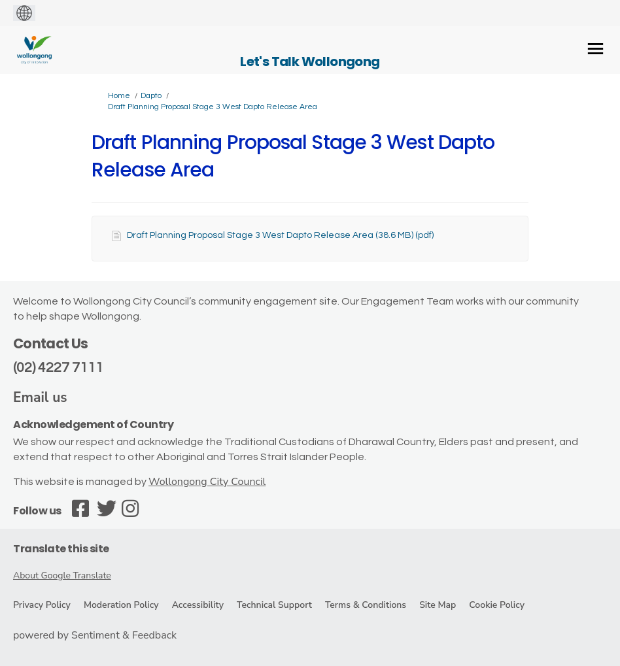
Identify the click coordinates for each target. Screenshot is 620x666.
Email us (40, 397)
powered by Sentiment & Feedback (95, 635)
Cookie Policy (497, 605)
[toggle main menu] (595, 48)
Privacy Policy (42, 605)
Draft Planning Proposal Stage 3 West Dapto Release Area (212, 107)
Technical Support (274, 605)
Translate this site (61, 548)
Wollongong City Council (207, 482)
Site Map (437, 605)
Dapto (151, 96)
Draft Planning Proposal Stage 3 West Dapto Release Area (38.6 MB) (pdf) (280, 235)
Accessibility (198, 605)
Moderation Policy (121, 605)
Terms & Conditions (365, 605)
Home (119, 96)
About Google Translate (62, 575)
